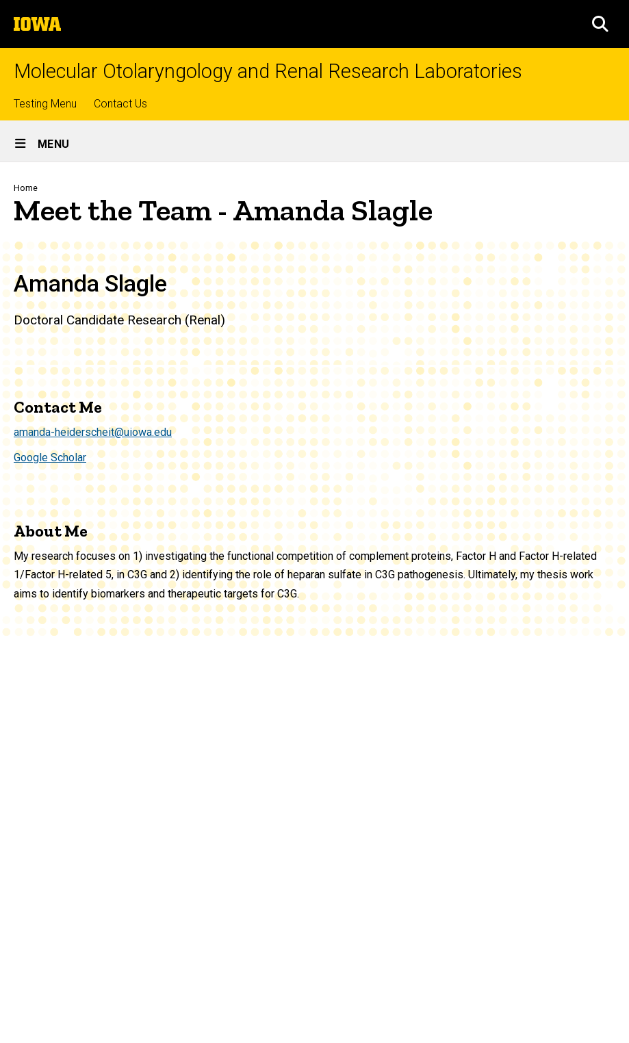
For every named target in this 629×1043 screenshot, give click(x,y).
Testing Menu (45, 103)
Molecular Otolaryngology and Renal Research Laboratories (268, 71)
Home (26, 188)
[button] (600, 24)
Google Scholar (50, 457)
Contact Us (120, 103)
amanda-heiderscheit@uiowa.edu (93, 432)
